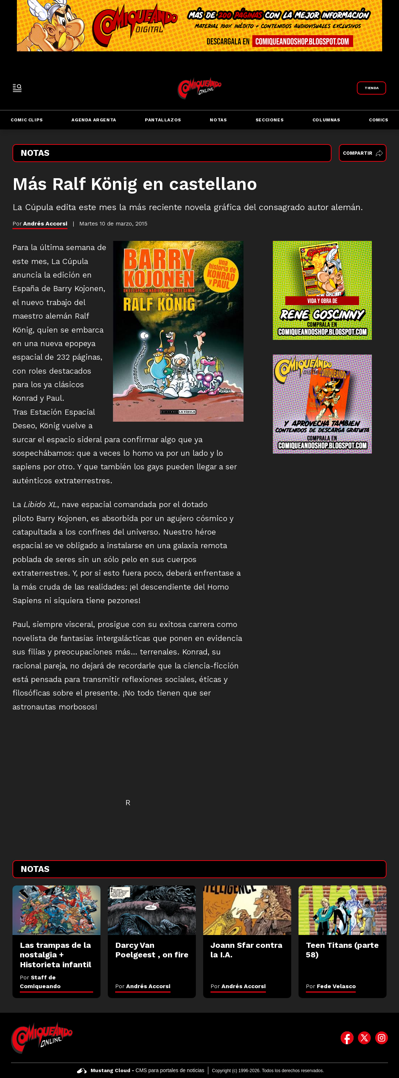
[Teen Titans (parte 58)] (343, 910)
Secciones (269, 119)
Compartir (363, 153)
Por (143, 986)
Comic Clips (27, 119)
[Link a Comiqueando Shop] (371, 88)
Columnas (326, 119)
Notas (218, 119)
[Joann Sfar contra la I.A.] (247, 910)
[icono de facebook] (347, 1038)
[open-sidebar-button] (17, 88)
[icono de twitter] (364, 1038)
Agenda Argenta (94, 119)
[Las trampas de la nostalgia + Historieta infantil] (56, 910)
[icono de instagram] (381, 1038)
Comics (378, 119)
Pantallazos (163, 119)
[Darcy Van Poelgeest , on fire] (152, 910)
